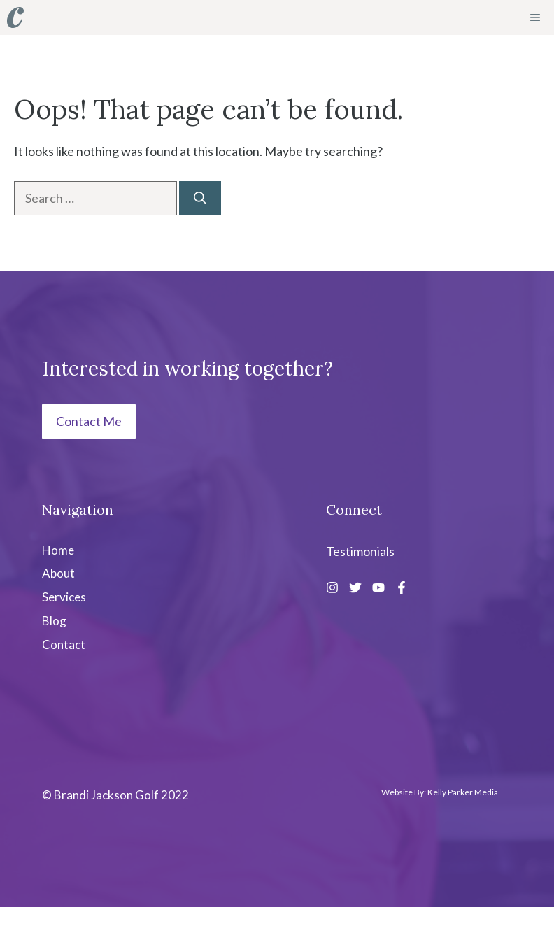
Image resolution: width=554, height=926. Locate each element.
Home (58, 550)
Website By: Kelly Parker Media (439, 792)
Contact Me (89, 421)
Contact (63, 644)
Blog (54, 620)
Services (64, 597)
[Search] (200, 198)
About (58, 573)
